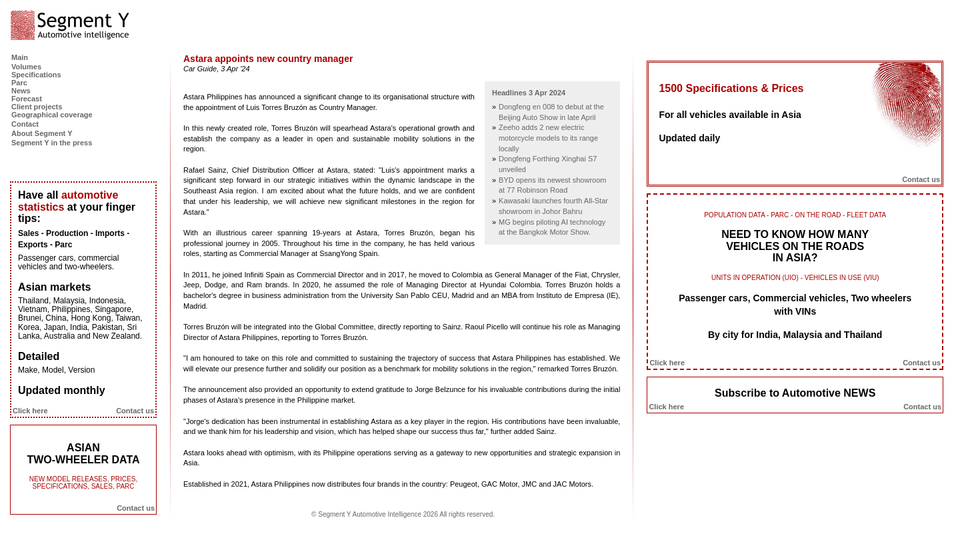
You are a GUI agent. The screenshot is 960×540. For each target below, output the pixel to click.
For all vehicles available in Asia (730, 114)
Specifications (36, 75)
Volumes (26, 67)
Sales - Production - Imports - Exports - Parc (73, 239)
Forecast (26, 99)
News (21, 91)
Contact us (135, 411)
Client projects (36, 107)
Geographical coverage (52, 115)
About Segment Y (41, 133)
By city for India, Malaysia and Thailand (795, 334)
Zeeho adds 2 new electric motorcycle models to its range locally (548, 137)
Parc (19, 83)
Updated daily (689, 138)
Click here (30, 411)
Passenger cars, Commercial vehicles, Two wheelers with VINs (795, 305)
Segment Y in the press (51, 143)
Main (19, 57)
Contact (25, 124)
